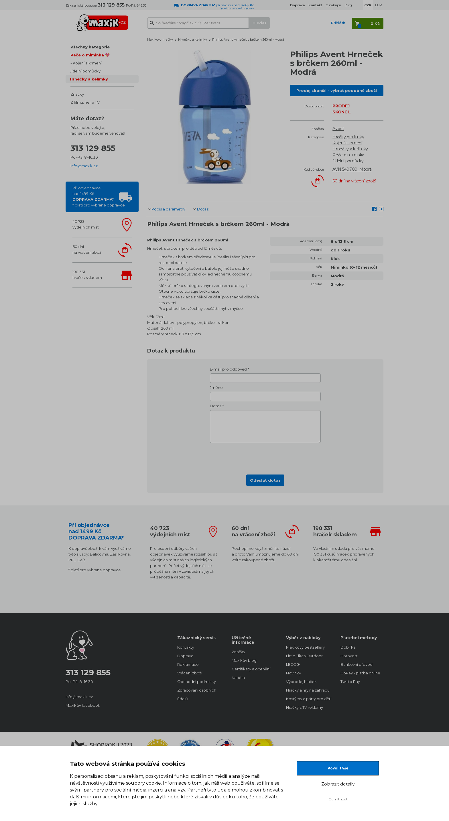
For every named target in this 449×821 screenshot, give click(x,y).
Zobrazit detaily (338, 784)
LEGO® (293, 664)
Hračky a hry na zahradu (307, 690)
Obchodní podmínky (196, 681)
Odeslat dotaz (265, 480)
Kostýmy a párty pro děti (307, 698)
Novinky (293, 673)
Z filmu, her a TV (85, 102)
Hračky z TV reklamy (304, 707)
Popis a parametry (168, 209)
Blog (348, 5)
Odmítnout (338, 799)
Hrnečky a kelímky (89, 79)
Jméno (216, 387)
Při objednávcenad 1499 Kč (98, 196)
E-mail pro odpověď (228, 369)
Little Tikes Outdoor (304, 655)
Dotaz (202, 209)
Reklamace (188, 664)
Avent (338, 128)
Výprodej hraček (301, 681)
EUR (378, 5)
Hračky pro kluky (348, 136)
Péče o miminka (348, 154)
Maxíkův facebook (83, 705)
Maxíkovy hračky (160, 40)
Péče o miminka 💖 (90, 55)
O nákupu (333, 5)
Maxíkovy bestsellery (305, 647)
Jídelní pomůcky (85, 71)
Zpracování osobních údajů (196, 694)
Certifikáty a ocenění (251, 669)
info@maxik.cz (84, 166)
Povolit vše (338, 768)
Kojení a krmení (87, 63)
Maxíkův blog (244, 660)
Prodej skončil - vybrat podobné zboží (336, 90)
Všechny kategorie (90, 47)
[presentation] (265, 457)
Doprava (185, 655)
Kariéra (238, 677)
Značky (77, 94)
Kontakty (185, 647)
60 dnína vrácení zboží (87, 249)
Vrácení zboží (189, 673)
